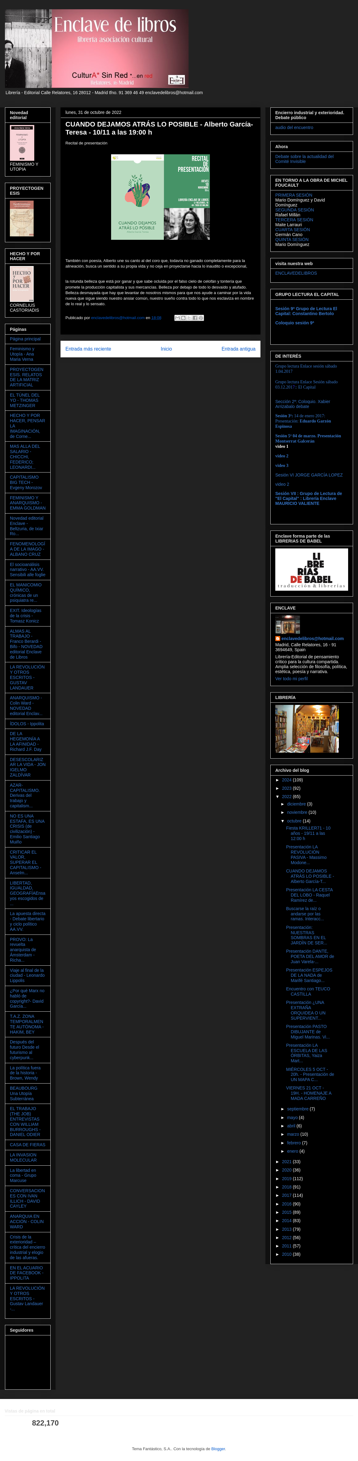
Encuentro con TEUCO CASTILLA (308, 991)
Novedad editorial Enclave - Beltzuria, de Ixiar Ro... (27, 526)
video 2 (282, 484)
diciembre (297, 803)
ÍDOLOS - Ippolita (27, 723)
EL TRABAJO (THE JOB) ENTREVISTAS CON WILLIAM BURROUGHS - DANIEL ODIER (25, 1121)
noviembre (297, 812)
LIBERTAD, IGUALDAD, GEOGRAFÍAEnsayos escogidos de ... (27, 893)
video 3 (281, 465)
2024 (287, 779)
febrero (294, 1142)
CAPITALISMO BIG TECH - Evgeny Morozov (26, 482)
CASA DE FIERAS (27, 1144)
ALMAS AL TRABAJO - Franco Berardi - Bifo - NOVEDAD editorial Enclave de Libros (26, 644)
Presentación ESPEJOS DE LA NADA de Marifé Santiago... (309, 975)
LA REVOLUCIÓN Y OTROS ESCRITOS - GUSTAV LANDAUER (27, 677)
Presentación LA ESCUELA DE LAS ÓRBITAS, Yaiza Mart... (306, 1053)
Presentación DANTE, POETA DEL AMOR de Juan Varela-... (310, 956)
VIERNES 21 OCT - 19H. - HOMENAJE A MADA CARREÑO (308, 1093)
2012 (287, 1237)
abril (291, 1125)
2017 (287, 1195)
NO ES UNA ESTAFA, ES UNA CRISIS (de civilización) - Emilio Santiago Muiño (27, 829)
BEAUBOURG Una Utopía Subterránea (23, 1093)
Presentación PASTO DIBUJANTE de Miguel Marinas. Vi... (308, 1031)
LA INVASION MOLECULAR (23, 1157)
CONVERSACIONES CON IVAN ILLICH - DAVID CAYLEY (27, 1198)
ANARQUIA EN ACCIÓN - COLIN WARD (27, 1221)
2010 (287, 1254)
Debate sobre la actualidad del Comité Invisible (304, 159)
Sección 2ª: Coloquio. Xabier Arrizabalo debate (302, 404)
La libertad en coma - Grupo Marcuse (23, 1175)
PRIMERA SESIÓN (293, 195)
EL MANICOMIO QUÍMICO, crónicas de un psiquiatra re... (26, 592)
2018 (287, 1186)
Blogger (218, 1448)
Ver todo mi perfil (291, 678)
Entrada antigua (239, 349)
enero (293, 1151)
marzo (293, 1134)
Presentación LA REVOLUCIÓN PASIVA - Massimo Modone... (306, 854)
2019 (287, 1178)
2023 (287, 788)
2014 (287, 1220)
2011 (287, 1245)
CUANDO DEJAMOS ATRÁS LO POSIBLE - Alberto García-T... (310, 876)
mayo (293, 1117)
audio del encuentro (294, 127)
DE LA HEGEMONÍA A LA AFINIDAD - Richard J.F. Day (26, 741)
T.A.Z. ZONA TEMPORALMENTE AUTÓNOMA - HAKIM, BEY (27, 1024)
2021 (287, 1161)
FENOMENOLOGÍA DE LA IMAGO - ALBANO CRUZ (27, 549)
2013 (287, 1229)
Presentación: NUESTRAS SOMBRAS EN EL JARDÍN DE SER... (306, 935)
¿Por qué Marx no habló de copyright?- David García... (27, 998)
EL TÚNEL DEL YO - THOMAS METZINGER (25, 400)
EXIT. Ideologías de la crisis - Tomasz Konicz (25, 615)
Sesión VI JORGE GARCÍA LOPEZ (309, 474)
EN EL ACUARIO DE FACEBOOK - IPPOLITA (27, 1273)
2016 (287, 1203)
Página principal (25, 338)
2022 (287, 796)
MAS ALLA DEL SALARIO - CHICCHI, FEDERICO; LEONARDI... (25, 456)
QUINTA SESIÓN (292, 239)
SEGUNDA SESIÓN (294, 209)
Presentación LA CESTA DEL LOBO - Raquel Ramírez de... (309, 895)
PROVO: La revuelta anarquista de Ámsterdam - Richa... (23, 950)
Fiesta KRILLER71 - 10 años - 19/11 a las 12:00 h (308, 833)
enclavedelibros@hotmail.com (312, 638)
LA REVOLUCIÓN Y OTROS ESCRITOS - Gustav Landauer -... (27, 1298)
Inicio (166, 349)
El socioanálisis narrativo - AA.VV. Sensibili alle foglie (27, 569)
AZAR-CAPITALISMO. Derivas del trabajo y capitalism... (25, 795)
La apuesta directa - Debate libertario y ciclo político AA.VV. (27, 921)
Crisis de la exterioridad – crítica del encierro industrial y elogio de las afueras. (27, 1247)
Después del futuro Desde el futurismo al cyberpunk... (24, 1049)
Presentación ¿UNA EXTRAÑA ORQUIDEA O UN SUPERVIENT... (306, 1010)
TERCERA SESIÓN (294, 219)
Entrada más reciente (88, 349)
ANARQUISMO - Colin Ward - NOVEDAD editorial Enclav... (26, 705)
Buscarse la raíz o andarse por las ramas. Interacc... (305, 914)
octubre (295, 820)
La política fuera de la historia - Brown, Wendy (25, 1073)
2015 (287, 1212)
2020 (287, 1170)
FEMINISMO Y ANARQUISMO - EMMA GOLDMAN (28, 503)
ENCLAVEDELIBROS (296, 273)
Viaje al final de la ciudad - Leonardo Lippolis (27, 975)
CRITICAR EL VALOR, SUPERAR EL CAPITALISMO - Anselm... (25, 862)
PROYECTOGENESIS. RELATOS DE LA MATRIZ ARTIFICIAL (27, 377)
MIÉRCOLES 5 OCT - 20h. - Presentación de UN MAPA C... (310, 1074)
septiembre (298, 1108)
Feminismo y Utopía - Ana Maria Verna (22, 354)
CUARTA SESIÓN (292, 229)
